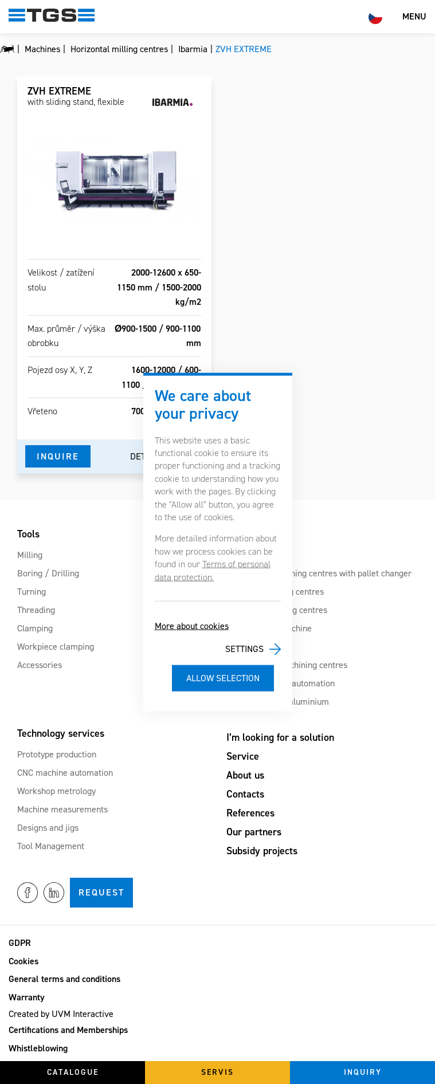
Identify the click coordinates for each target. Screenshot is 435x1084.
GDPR (20, 943)
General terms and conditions (64, 979)
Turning (31, 592)
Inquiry (363, 1072)
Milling (29, 555)
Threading (36, 610)
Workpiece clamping (55, 647)
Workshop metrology (56, 791)
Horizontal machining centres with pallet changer (319, 573)
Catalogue (73, 1072)
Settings (244, 649)
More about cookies (192, 626)
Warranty (27, 997)
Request (101, 892)
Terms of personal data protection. (213, 570)
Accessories (39, 665)
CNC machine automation (65, 773)
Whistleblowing (38, 1048)
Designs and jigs (48, 828)
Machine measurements (62, 809)
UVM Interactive (82, 1014)
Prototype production (56, 754)
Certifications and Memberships (68, 1030)
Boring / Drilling (48, 573)
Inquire (58, 456)
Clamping (35, 628)
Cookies (23, 961)
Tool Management (50, 846)
